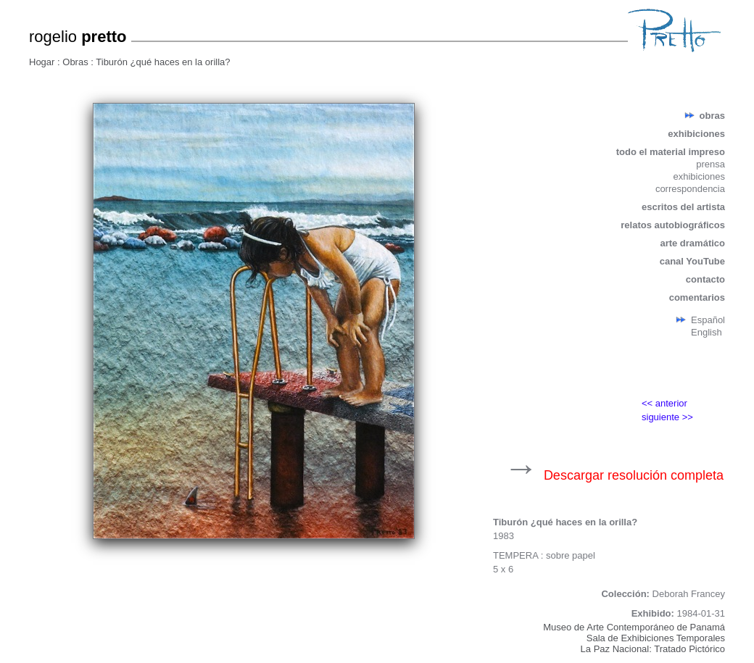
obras (712, 115)
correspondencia (690, 188)
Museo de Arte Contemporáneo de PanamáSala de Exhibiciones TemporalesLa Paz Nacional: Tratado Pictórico (634, 638)
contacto (705, 279)
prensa (710, 164)
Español (708, 319)
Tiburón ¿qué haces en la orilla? (163, 62)
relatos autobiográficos (673, 225)
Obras (76, 62)
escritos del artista (683, 206)
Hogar (43, 62)
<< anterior (664, 403)
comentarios (697, 297)
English (706, 332)
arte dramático (692, 243)
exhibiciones (696, 133)
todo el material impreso (670, 151)
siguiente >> (667, 417)
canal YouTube (692, 261)
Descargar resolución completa (634, 475)
